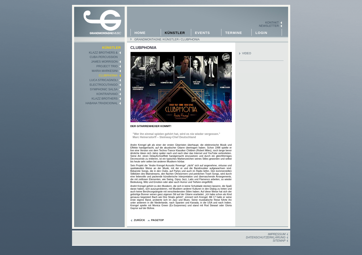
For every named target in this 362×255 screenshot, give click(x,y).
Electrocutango (104, 84)
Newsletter (269, 25)
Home (140, 33)
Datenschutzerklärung (265, 237)
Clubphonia (189, 39)
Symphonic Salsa (104, 89)
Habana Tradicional (101, 103)
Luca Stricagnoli (104, 80)
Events (202, 33)
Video (246, 53)
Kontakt (272, 22)
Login (262, 33)
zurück (139, 220)
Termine (233, 33)
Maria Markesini (105, 71)
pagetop (157, 220)
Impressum (276, 234)
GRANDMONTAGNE (147, 39)
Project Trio (107, 66)
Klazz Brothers (105, 98)
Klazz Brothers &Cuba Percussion (103, 55)
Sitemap (279, 240)
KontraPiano (107, 94)
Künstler (175, 33)
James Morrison (104, 61)
